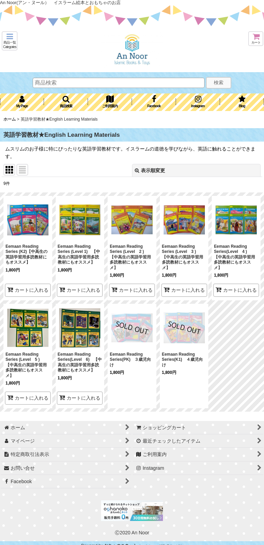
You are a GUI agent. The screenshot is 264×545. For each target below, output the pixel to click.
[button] (10, 41)
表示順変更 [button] (150, 170)
